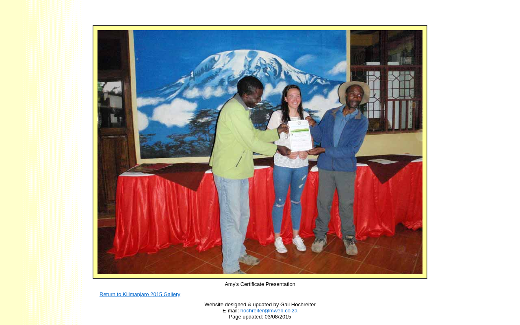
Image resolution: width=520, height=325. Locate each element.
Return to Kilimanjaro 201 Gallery (140, 294)
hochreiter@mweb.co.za (268, 311)
